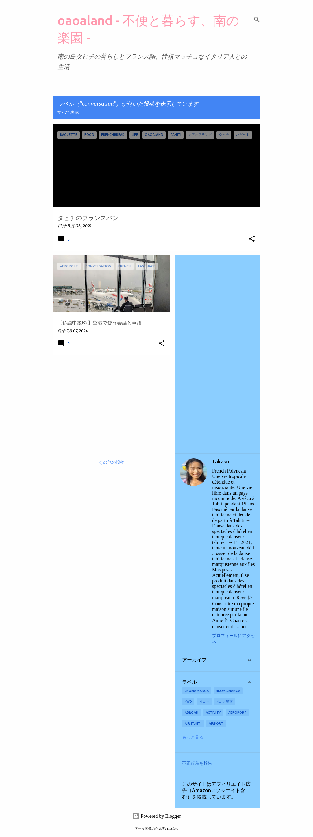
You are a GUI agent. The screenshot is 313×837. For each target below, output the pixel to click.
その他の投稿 (111, 462)
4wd (188, 701)
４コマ (204, 701)
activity (213, 712)
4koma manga (228, 691)
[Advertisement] (109, 402)
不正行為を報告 (197, 763)
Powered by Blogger (156, 816)
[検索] (256, 19)
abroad (191, 712)
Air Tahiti (193, 723)
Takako (220, 461)
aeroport (237, 712)
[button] (252, 239)
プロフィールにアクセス (233, 638)
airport (216, 723)
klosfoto (172, 828)
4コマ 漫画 (225, 701)
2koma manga (197, 691)
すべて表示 (68, 112)
